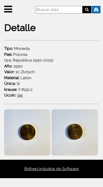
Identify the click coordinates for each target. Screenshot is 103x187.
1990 (13, 66)
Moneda (17, 48)
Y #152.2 (18, 89)
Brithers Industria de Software (51, 168)
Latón (17, 78)
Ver (20, 95)
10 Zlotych (19, 72)
